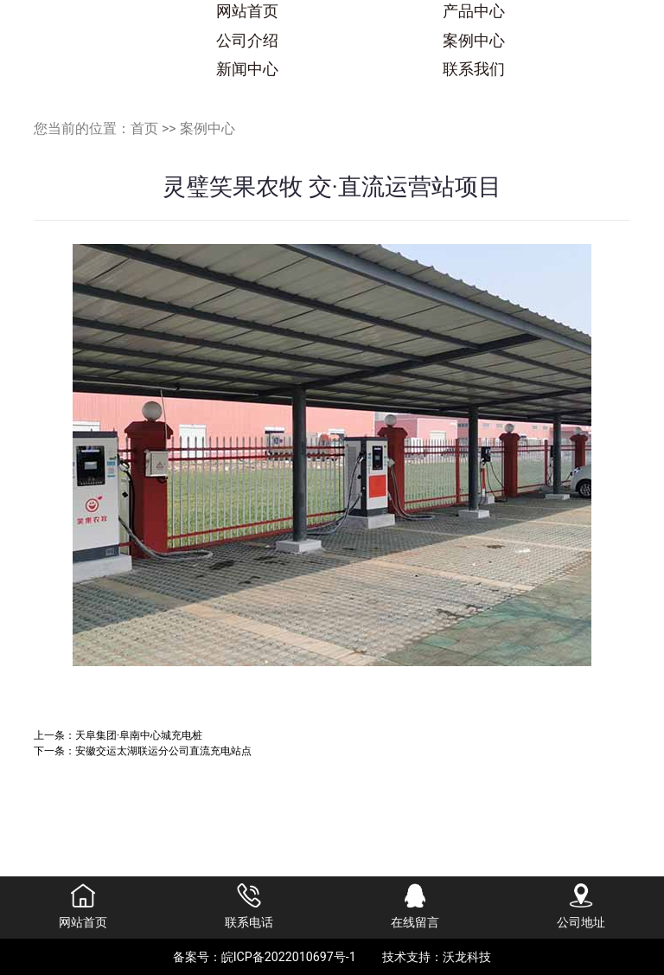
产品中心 (474, 11)
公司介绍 (247, 40)
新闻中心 (247, 69)
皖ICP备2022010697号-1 (288, 957)
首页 (144, 128)
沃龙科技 (467, 957)
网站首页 (247, 11)
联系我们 (474, 69)
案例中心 (474, 40)
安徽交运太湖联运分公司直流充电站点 (163, 750)
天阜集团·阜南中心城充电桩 (138, 734)
